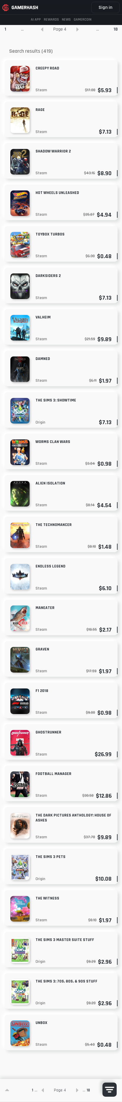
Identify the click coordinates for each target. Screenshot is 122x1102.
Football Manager (53, 773)
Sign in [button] (105, 7)
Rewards (51, 19)
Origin (40, 422)
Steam (41, 90)
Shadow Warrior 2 (53, 151)
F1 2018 (42, 690)
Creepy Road (47, 68)
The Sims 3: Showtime (56, 400)
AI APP (36, 19)
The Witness (47, 898)
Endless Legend (50, 566)
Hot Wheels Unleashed (57, 192)
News (66, 19)
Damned (43, 358)
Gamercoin (83, 19)
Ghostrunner (48, 732)
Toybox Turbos (50, 234)
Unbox (41, 1022)
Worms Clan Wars (53, 441)
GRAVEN (42, 649)
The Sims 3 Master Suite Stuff (65, 939)
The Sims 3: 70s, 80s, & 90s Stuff (66, 981)
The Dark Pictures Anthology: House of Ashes (73, 818)
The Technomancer (54, 524)
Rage (40, 109)
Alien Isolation (50, 483)
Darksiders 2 (48, 275)
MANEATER (45, 607)
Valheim (43, 317)
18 (115, 29)
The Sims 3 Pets (50, 856)
